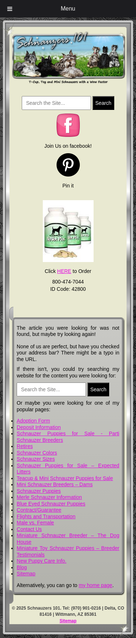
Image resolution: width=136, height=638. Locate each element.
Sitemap (26, 573)
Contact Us (29, 529)
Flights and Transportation (46, 516)
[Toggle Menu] (10, 8)
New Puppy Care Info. (41, 561)
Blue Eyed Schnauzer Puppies (51, 504)
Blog (22, 567)
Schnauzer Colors (37, 453)
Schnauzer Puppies (39, 491)
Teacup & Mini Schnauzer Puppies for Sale (65, 478)
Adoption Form (33, 421)
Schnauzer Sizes (36, 459)
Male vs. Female (35, 523)
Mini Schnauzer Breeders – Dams (54, 484)
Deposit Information (39, 427)
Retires (25, 446)
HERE (64, 271)
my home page (95, 585)
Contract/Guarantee (39, 510)
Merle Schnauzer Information (49, 497)
